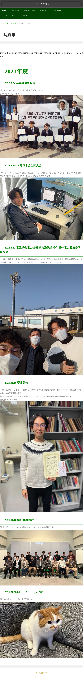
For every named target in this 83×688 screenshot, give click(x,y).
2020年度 (47, 46)
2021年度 (38, 46)
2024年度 (12, 46)
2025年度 (4, 46)
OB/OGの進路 (56, 3)
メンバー (15, 8)
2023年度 (21, 46)
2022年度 (29, 46)
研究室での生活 (29, 3)
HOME (4, 3)
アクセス (68, 3)
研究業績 (43, 3)
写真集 (25, 8)
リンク (4, 8)
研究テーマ (16, 3)
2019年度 (56, 46)
